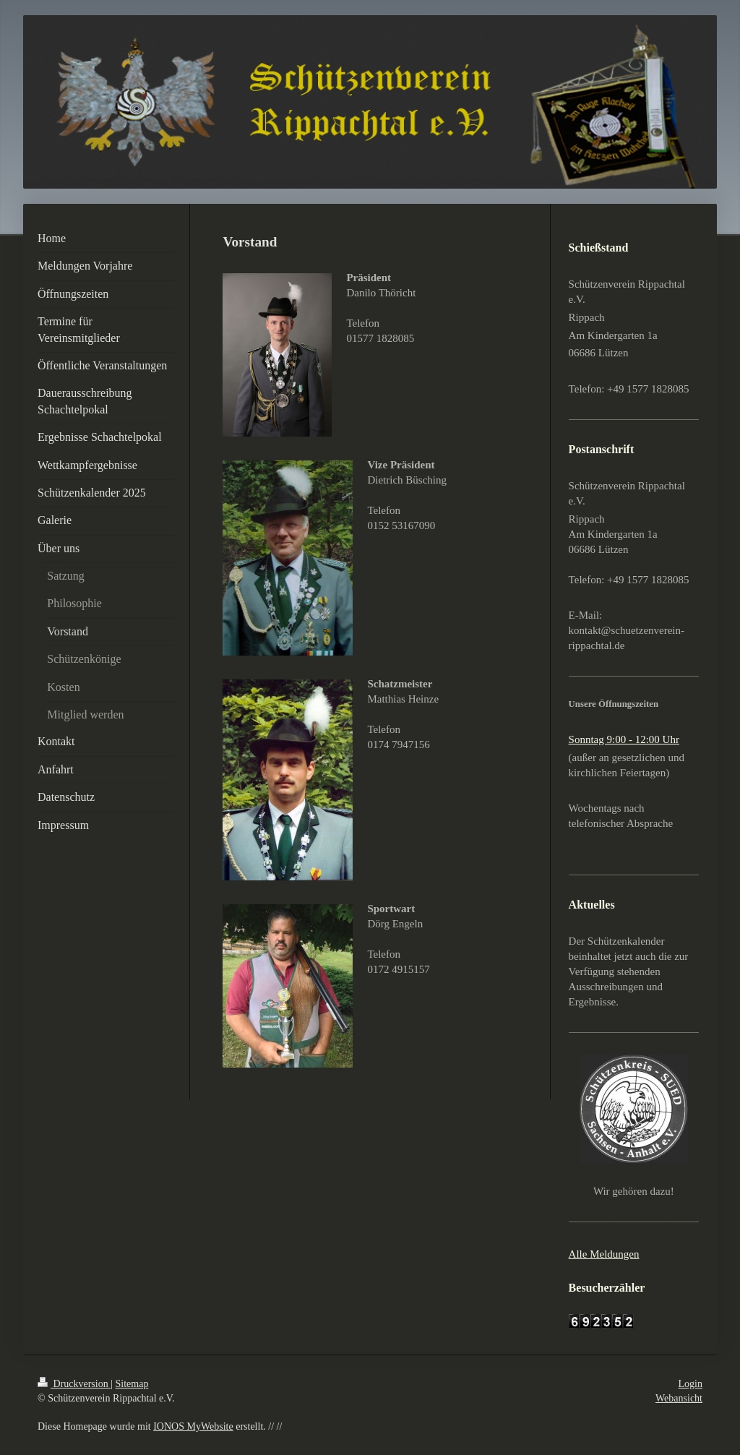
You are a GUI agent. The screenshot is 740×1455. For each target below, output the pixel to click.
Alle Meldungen (604, 1254)
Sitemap (132, 1383)
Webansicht (678, 1398)
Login (690, 1383)
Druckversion (74, 1383)
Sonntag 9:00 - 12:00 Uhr (624, 739)
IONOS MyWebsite (193, 1426)
